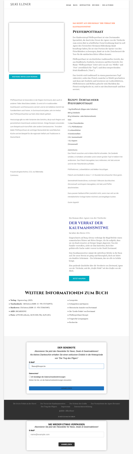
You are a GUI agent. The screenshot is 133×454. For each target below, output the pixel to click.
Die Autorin (107, 5)
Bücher (95, 5)
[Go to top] (66, 418)
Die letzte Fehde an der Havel (24, 405)
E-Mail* (32, 363)
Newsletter (85, 5)
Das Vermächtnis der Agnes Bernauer (105, 405)
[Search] (121, 5)
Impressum (65, 408)
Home (68, 5)
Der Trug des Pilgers (49, 408)
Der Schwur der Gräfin (78, 405)
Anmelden (66, 389)
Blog (75, 5)
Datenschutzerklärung (83, 408)
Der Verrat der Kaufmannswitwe (88, 227)
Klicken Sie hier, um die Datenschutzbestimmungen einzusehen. (50, 381)
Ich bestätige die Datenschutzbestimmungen (48, 378)
